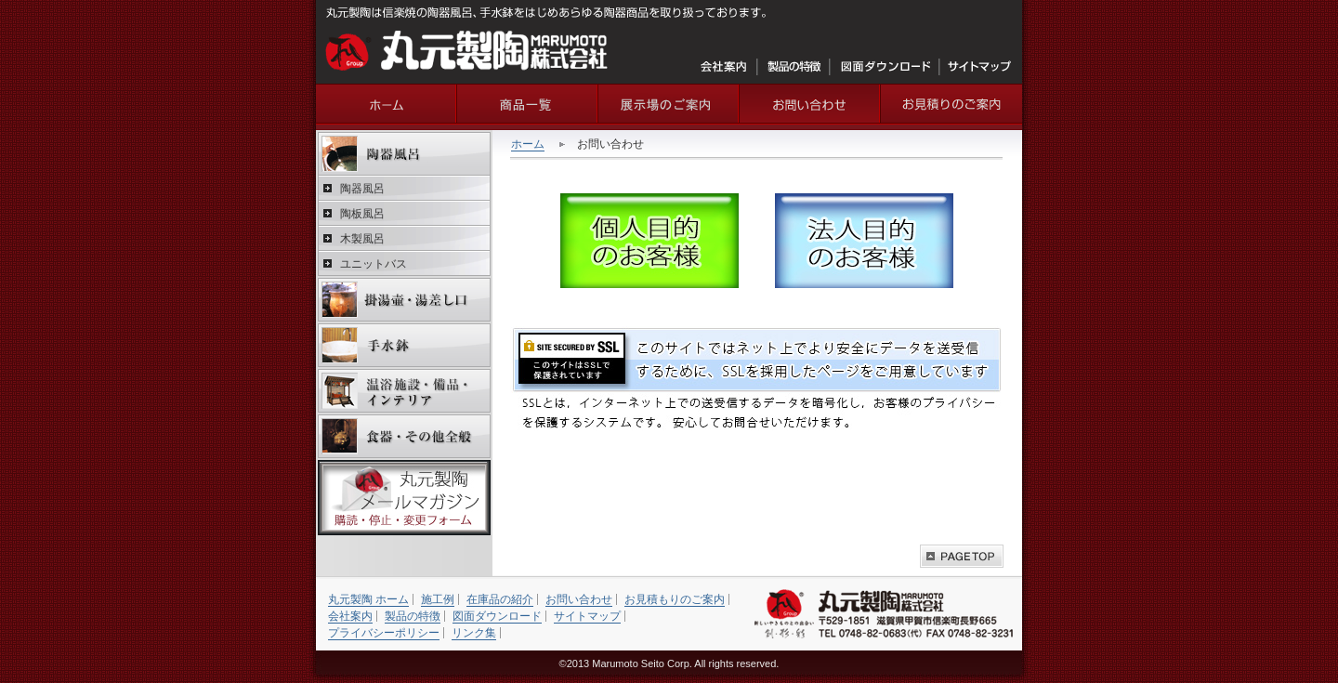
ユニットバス (373, 263)
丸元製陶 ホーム (368, 599)
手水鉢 (404, 345)
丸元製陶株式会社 (467, 50)
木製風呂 (362, 238)
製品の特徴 (794, 67)
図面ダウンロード (885, 67)
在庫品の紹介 (499, 599)
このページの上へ (962, 556)
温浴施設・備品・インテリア (404, 391)
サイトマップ (978, 67)
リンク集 (474, 632)
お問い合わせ (810, 103)
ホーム (527, 144)
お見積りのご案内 (951, 103)
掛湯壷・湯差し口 (404, 300)
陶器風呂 (404, 154)
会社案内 (724, 67)
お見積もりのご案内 (674, 599)
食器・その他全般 (404, 436)
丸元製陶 (386, 103)
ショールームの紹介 (669, 103)
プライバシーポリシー (383, 632)
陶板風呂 (362, 213)
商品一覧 (527, 103)
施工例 (437, 599)
